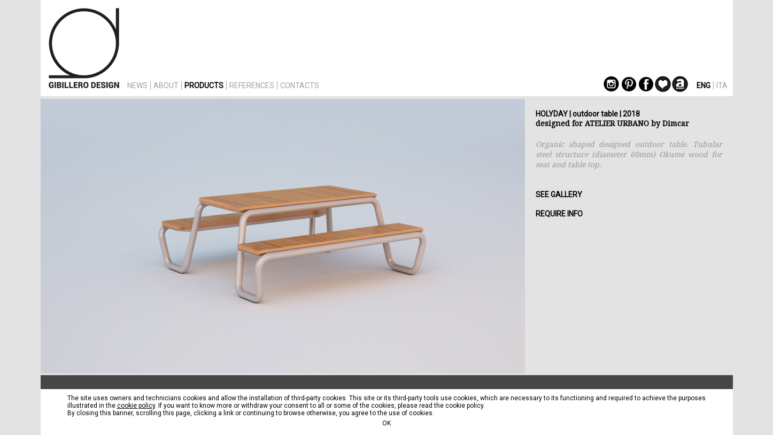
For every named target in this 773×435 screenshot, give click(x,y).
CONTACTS (299, 85)
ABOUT (166, 85)
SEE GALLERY (559, 194)
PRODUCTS (203, 85)
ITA (722, 85)
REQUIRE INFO (559, 213)
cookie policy (136, 405)
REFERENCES (251, 85)
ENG (703, 85)
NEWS (137, 85)
